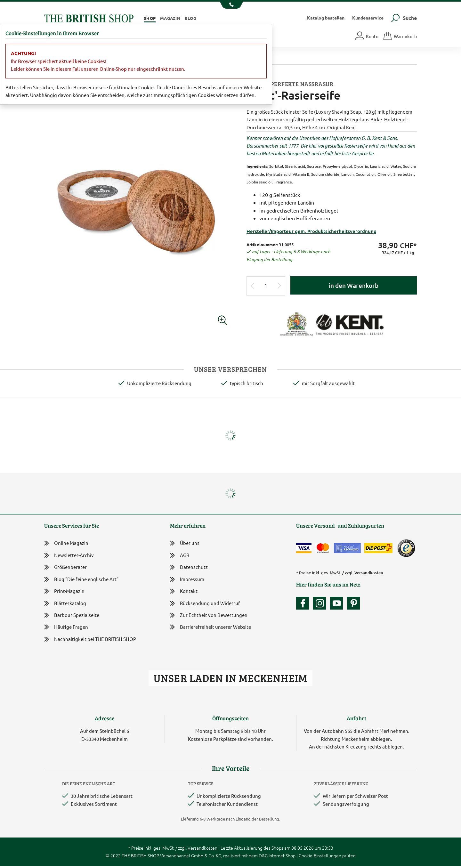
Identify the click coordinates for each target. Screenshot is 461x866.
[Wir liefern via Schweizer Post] (378, 548)
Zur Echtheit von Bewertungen (208, 615)
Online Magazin (66, 543)
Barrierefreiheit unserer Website (210, 627)
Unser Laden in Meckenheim (230, 678)
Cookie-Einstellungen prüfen (327, 855)
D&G (263, 855)
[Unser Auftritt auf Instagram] (321, 603)
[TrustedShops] (406, 548)
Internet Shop (282, 855)
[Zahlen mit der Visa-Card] (303, 548)
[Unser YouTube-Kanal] (338, 603)
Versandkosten (368, 573)
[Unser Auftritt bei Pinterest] (353, 603)
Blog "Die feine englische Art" (81, 579)
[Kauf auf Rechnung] (347, 548)
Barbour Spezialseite (71, 615)
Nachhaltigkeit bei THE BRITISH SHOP (90, 639)
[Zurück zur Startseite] (88, 17)
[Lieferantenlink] (331, 324)
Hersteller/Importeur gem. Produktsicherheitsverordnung (311, 231)
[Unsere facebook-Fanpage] (304, 603)
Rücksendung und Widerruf (205, 603)
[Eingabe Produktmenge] (266, 286)
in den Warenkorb (353, 285)
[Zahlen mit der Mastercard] (322, 548)
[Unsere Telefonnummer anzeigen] (231, 5)
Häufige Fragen (66, 627)
